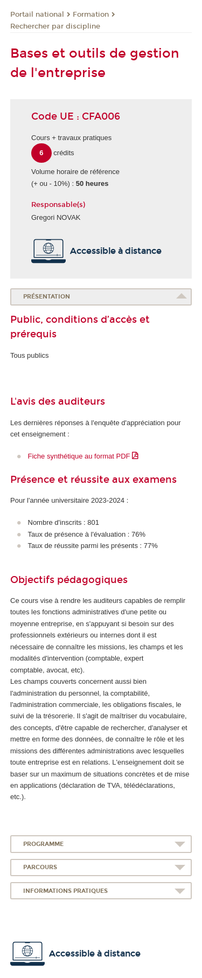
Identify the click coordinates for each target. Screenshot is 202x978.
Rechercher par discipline (55, 26)
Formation (91, 14)
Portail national (37, 14)
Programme (43, 844)
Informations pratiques (65, 890)
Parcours (40, 867)
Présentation (46, 296)
